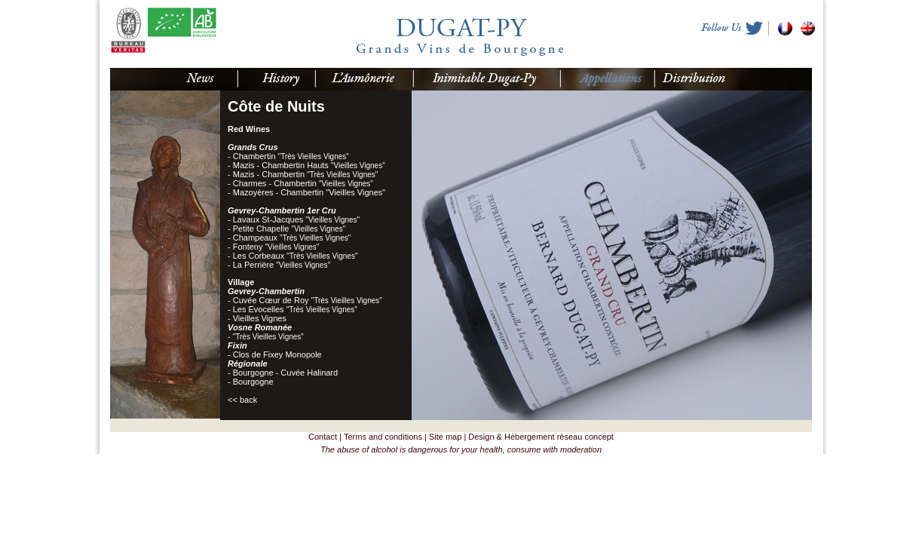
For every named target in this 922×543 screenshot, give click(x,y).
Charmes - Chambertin (303, 183)
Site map (445, 436)
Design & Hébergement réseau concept (541, 436)
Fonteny (276, 246)
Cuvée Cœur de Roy (307, 300)
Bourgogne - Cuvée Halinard (285, 372)
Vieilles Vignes (259, 318)
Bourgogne (253, 381)
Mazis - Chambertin (305, 174)
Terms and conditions (383, 436)
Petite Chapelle (289, 228)
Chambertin (291, 156)
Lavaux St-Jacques (296, 219)
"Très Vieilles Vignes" (268, 337)
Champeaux (292, 237)
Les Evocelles (295, 309)
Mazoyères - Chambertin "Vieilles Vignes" (309, 192)
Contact (322, 436)
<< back (242, 399)
